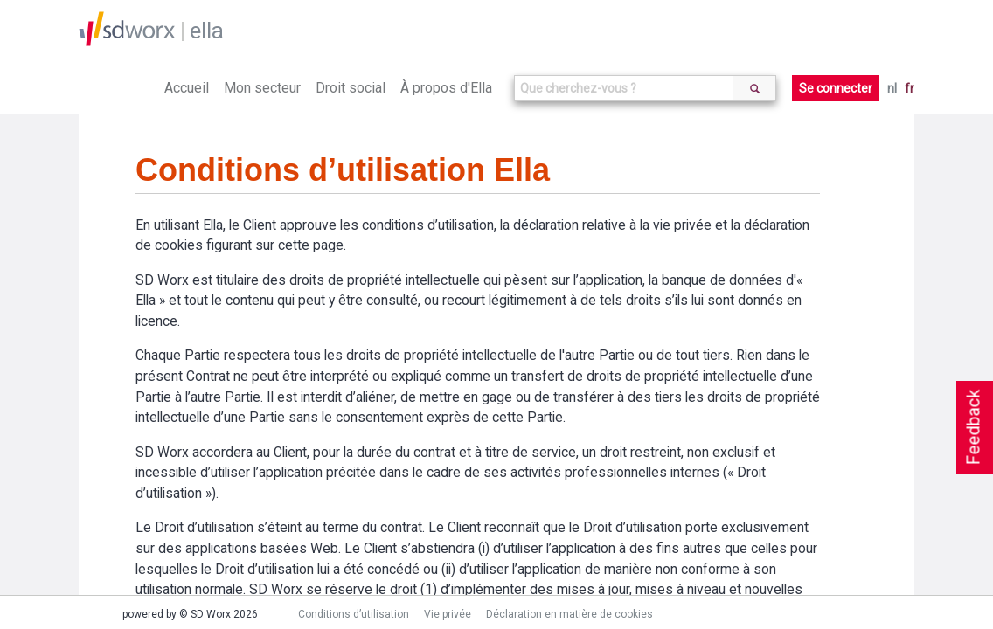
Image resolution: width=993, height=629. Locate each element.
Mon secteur (262, 87)
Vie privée (447, 614)
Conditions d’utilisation (353, 614)
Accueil (186, 87)
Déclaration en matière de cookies (569, 614)
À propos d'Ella (446, 87)
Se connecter (835, 88)
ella (207, 30)
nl (892, 88)
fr (909, 88)
